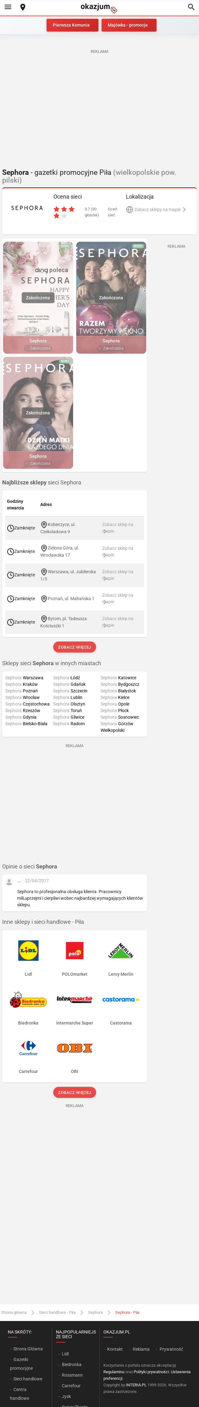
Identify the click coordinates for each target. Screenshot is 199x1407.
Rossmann (72, 1375)
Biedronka (72, 1364)
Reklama (141, 1349)
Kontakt (115, 1349)
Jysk (66, 1396)
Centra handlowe (19, 1394)
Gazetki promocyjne (21, 1364)
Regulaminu (113, 1371)
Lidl (65, 1353)
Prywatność (171, 1349)
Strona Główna (27, 1348)
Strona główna (14, 1312)
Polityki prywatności (151, 1371)
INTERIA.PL (136, 1385)
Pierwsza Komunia (71, 25)
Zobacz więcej (74, 647)
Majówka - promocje (128, 25)
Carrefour (71, 1385)
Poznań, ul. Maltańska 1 (71, 598)
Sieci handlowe (27, 1378)
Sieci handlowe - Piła (57, 1312)
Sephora (95, 1312)
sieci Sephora (41, 482)
